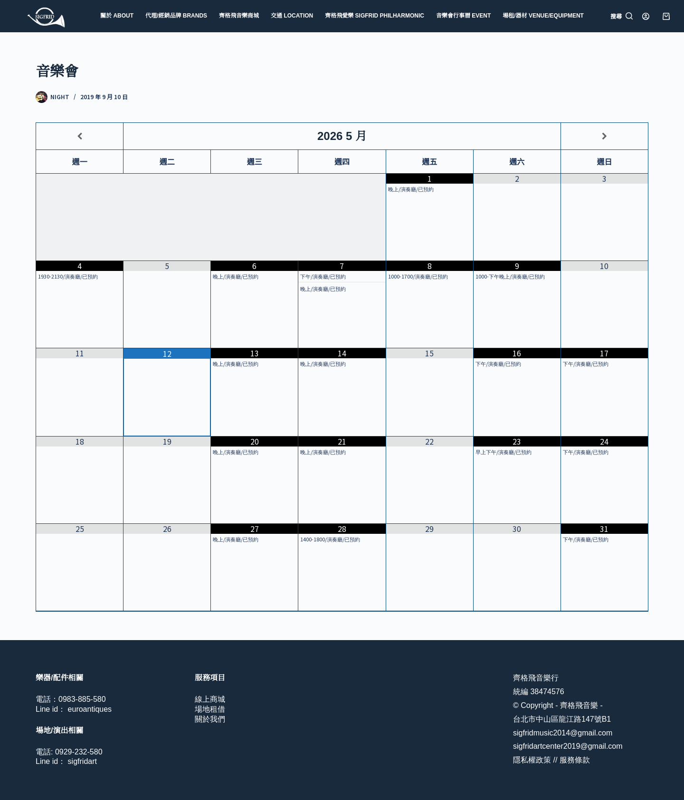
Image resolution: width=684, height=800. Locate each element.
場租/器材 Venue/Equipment (543, 15)
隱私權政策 (532, 760)
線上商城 (210, 699)
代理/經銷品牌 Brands (176, 15)
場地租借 (210, 709)
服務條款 (575, 760)
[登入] (645, 16)
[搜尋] (621, 16)
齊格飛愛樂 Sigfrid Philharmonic (374, 15)
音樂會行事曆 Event (463, 15)
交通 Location (292, 15)
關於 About (116, 15)
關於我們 (210, 719)
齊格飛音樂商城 (239, 15)
